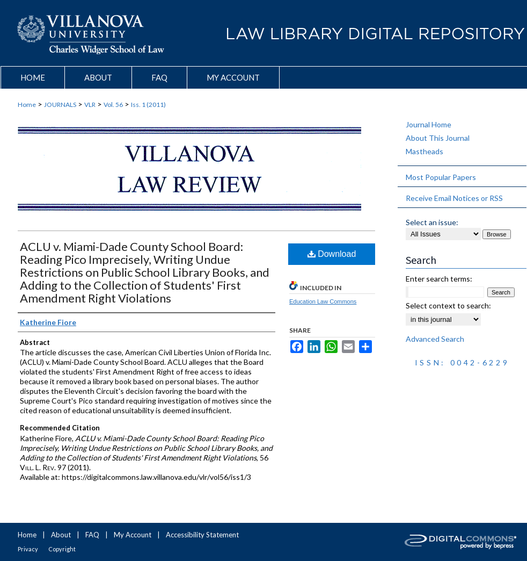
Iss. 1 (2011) (148, 104)
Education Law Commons (322, 301)
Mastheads (424, 151)
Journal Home (428, 124)
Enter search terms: (439, 278)
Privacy (28, 548)
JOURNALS (60, 104)
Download (332, 253)
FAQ (92, 534)
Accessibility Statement (202, 534)
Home (27, 104)
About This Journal (438, 137)
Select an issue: (432, 222)
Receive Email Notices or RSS (454, 198)
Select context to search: (448, 305)
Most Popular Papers (441, 177)
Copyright (62, 548)
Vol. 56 (113, 104)
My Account (132, 534)
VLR (90, 104)
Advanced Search (435, 338)
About (61, 534)
